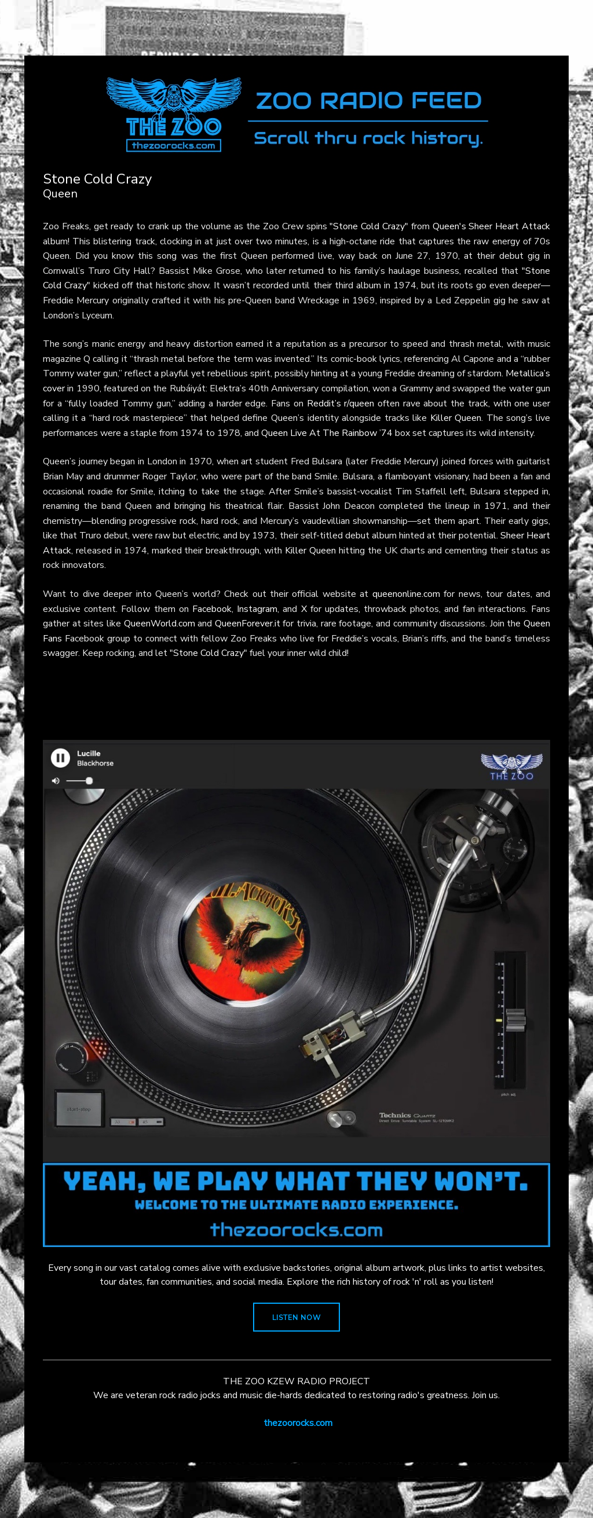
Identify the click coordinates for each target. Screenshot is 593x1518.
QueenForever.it (247, 623)
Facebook (212, 609)
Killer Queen (456, 418)
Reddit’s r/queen (341, 403)
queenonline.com (406, 594)
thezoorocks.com (297, 1423)
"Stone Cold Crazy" (369, 226)
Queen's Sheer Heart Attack (491, 226)
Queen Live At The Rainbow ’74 (327, 433)
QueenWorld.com (159, 623)
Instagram (257, 609)
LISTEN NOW (296, 1317)
